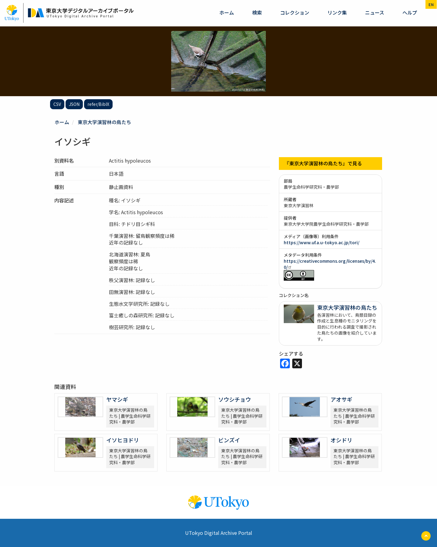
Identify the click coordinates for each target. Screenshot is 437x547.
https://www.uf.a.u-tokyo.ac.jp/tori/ (321, 242)
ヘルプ (409, 12)
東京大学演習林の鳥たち (104, 122)
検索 (257, 12)
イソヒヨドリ (122, 440)
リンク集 (337, 12)
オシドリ (341, 440)
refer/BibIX (98, 104)
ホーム (226, 12)
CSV (57, 104)
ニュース (374, 12)
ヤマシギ (117, 399)
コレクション (294, 12)
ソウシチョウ (234, 399)
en (431, 4)
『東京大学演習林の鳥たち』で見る (323, 163)
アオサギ (341, 399)
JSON (74, 104)
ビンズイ (229, 440)
